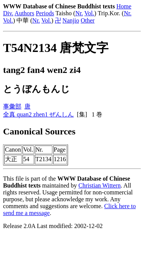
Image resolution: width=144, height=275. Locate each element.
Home (123, 6)
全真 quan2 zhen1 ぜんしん (38, 114)
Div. (8, 13)
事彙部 (12, 106)
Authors (24, 13)
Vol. (89, 13)
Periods (45, 13)
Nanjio (71, 20)
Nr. (79, 13)
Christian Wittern (99, 185)
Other (87, 20)
